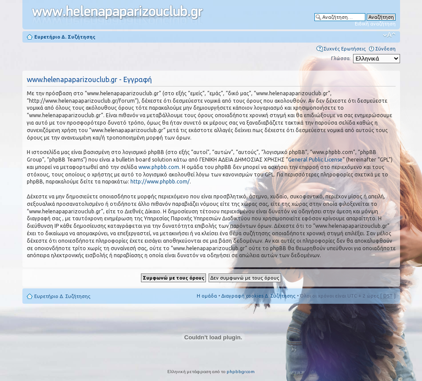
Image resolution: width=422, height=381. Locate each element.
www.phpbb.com (158, 167)
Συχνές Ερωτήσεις (345, 48)
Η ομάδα (207, 295)
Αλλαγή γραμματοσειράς (389, 35)
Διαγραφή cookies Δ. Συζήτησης (258, 295)
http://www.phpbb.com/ (160, 181)
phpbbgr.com (241, 371)
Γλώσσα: (341, 58)
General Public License (315, 159)
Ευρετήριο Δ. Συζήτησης (64, 37)
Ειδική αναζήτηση (375, 23)
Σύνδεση (385, 48)
